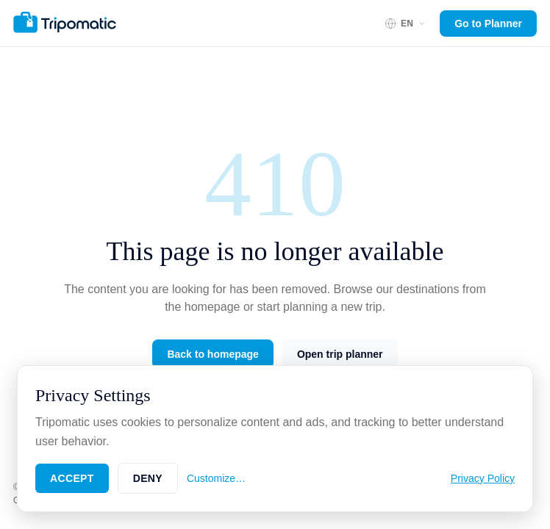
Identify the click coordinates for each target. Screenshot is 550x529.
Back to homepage (212, 354)
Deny (147, 478)
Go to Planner (488, 23)
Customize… (216, 478)
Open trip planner (340, 354)
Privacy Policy (483, 478)
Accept (72, 478)
